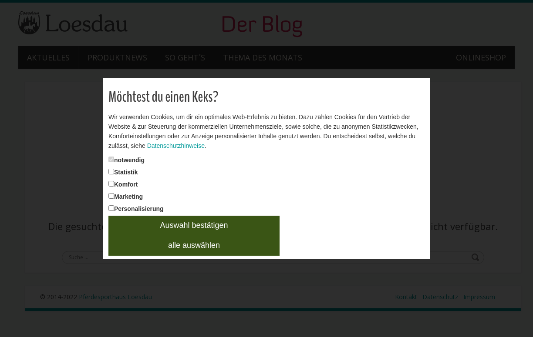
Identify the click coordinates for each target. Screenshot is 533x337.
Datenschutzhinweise (167, 140)
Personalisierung (124, 208)
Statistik (112, 167)
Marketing (113, 194)
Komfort (111, 180)
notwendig (116, 153)
